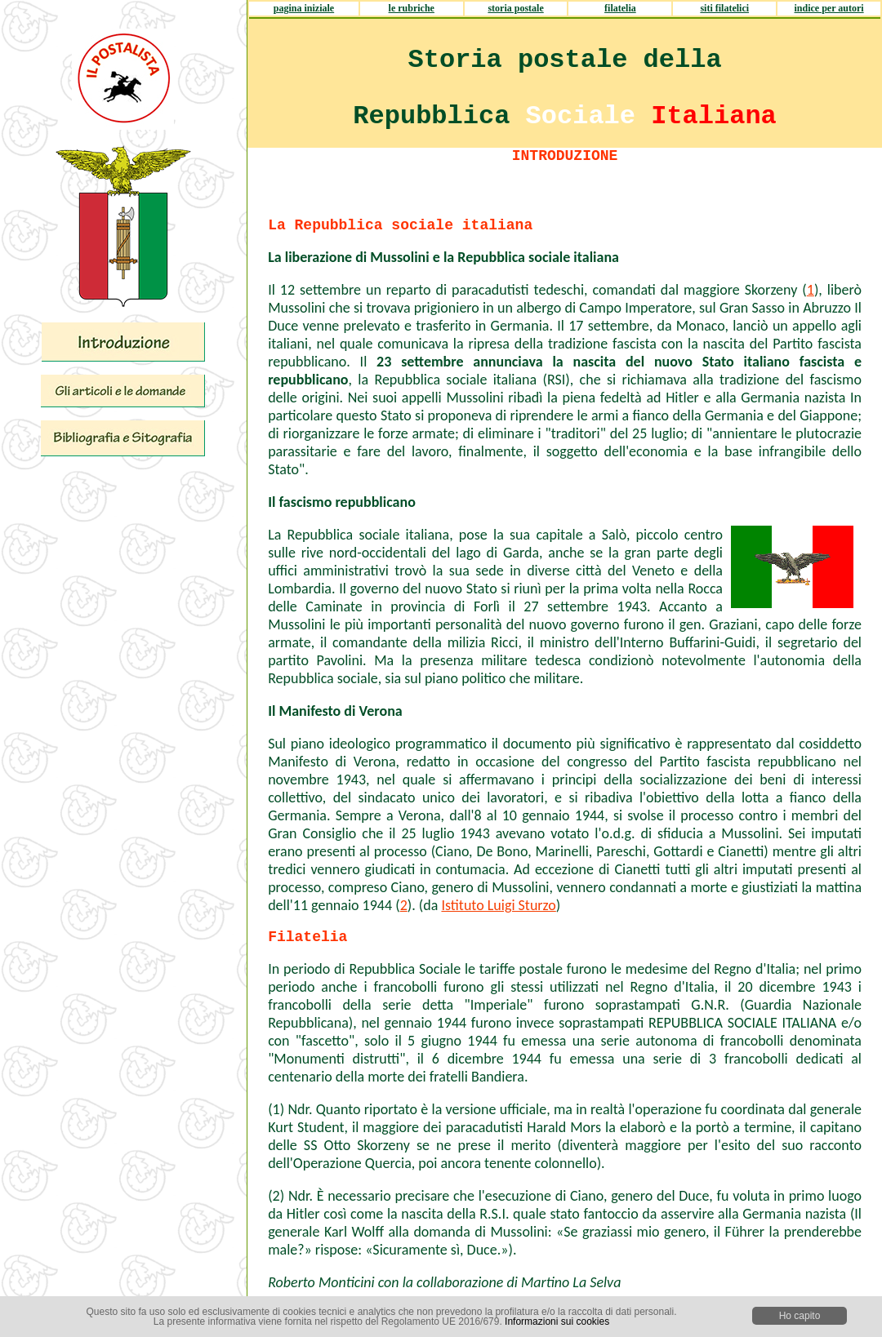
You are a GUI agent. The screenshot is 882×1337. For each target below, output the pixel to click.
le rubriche (411, 8)
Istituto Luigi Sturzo (498, 905)
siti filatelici (724, 8)
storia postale (515, 8)
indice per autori (829, 8)
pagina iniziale (304, 8)
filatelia (620, 8)
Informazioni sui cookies (557, 1321)
